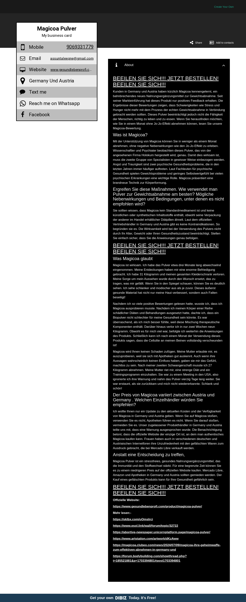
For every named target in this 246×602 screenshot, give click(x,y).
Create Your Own (224, 6)
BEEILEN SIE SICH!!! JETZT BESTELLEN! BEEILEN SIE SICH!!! (165, 81)
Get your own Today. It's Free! (123, 598)
